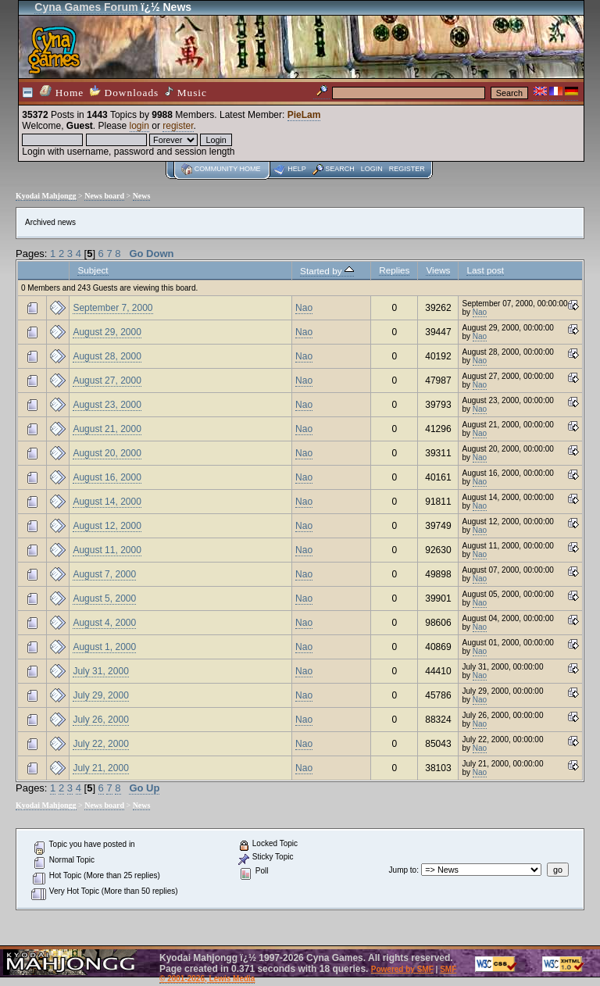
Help (297, 169)
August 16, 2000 (107, 477)
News (142, 195)
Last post (485, 270)
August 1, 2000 (104, 646)
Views (438, 270)
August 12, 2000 (107, 525)
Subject (92, 270)
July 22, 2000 (100, 743)
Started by (327, 271)
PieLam (304, 114)
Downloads (124, 91)
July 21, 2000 (100, 768)
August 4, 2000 (104, 622)
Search (340, 169)
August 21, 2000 (107, 428)
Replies (394, 270)
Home (62, 91)
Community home (228, 169)
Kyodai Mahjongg (46, 195)
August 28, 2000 (107, 356)
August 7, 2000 (104, 574)
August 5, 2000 (104, 598)
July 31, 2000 (100, 671)
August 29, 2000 (107, 332)
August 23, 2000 (107, 404)
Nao (303, 307)
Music (186, 92)
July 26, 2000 (100, 719)
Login (372, 169)
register (177, 125)
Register (407, 169)
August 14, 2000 (107, 501)
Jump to (403, 870)
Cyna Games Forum (86, 7)
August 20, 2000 (107, 453)
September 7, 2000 (112, 307)
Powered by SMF (402, 969)
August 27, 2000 (107, 380)
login (139, 125)
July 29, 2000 (100, 695)
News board (104, 195)
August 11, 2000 (107, 550)
